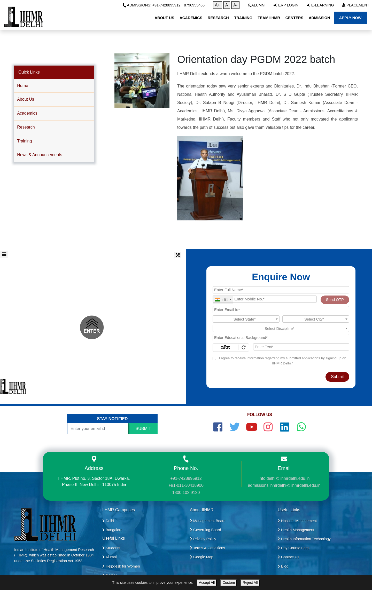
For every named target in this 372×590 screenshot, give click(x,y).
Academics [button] (191, 18)
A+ (217, 5)
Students (111, 548)
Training (24, 141)
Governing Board (205, 530)
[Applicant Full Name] (281, 289)
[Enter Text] (301, 346)
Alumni (257, 5)
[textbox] (246, 319)
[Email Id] (281, 309)
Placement (355, 5)
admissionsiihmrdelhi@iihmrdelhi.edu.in (284, 485)
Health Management (296, 530)
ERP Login (286, 5)
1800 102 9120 (186, 492)
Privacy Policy (203, 539)
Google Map (201, 557)
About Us (25, 99)
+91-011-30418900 (186, 485)
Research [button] (218, 18)
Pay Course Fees (293, 548)
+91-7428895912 (186, 478)
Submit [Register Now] (337, 376)
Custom (228, 582)
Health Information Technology (304, 539)
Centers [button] (294, 18)
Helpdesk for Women (121, 566)
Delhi (108, 521)
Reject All (250, 582)
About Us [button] (164, 18)
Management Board (208, 521)
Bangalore (112, 530)
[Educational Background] (281, 337)
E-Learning (320, 5)
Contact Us (288, 557)
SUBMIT (143, 428)
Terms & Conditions (207, 548)
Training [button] (243, 18)
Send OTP (335, 300)
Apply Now (350, 18)
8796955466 (194, 5)
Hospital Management (297, 521)
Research (26, 127)
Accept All (207, 582)
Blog (283, 566)
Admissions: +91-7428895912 (151, 5)
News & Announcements (39, 155)
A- (235, 5)
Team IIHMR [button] (269, 18)
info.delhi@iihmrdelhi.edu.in (284, 478)
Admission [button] (319, 18)
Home (22, 85)
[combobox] (223, 300)
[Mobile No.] (265, 299)
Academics (27, 113)
